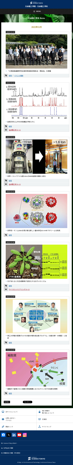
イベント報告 (18, 75)
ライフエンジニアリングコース (19, 289)
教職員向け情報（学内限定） (12, 453)
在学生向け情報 (8, 448)
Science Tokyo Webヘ (10, 443)
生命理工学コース (15, 130)
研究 (10, 75)
